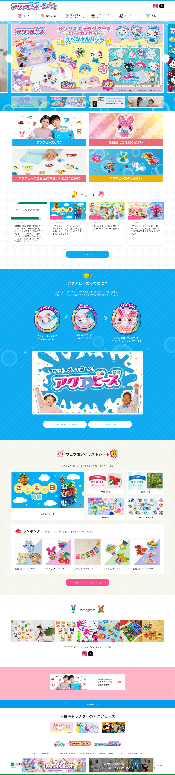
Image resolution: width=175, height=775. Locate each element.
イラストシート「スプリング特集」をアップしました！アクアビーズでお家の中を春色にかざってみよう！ (145, 230)
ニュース (120, 753)
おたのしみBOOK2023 (143, 568)
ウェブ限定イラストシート (65, 753)
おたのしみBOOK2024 (25, 568)
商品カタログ (46, 753)
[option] (87, 58)
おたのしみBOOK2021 (113, 568)
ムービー (101, 753)
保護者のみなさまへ (135, 753)
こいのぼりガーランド (83, 568)
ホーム (34, 753)
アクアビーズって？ (86, 753)
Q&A (111, 753)
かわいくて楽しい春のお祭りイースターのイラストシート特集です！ (106, 228)
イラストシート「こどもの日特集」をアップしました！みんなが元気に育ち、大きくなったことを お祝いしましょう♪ (67, 230)
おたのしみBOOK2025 (54, 568)
